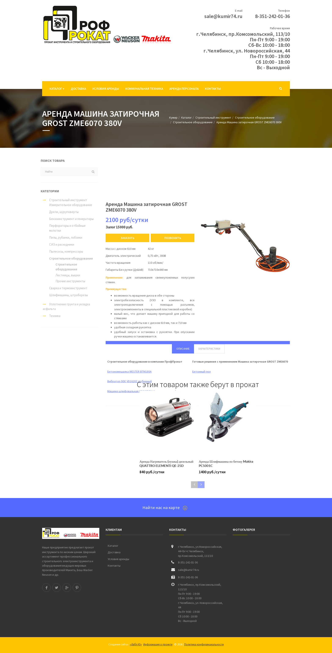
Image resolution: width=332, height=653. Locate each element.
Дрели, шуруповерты (61, 212)
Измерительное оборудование (68, 205)
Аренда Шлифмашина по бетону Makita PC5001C (226, 464)
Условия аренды (105, 89)
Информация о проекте (157, 644)
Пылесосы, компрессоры (64, 251)
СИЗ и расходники (59, 244)
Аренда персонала (184, 89)
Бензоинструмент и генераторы (69, 219)
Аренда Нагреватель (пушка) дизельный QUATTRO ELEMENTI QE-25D (166, 464)
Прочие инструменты (68, 281)
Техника (49, 316)
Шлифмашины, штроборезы (66, 295)
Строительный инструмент (213, 117)
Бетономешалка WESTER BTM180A (129, 614)
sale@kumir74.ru (223, 16)
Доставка (78, 89)
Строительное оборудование (255, 117)
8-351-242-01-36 (272, 16)
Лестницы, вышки (65, 275)
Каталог (57, 89)
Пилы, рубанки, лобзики (63, 237)
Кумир (173, 117)
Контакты (213, 89)
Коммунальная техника (144, 89)
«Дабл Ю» (136, 644)
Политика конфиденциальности (204, 644)
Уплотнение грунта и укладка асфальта (64, 306)
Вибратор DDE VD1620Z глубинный (129, 623)
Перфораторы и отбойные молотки (65, 228)
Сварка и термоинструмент (66, 288)
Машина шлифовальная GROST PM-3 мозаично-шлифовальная (148, 633)
